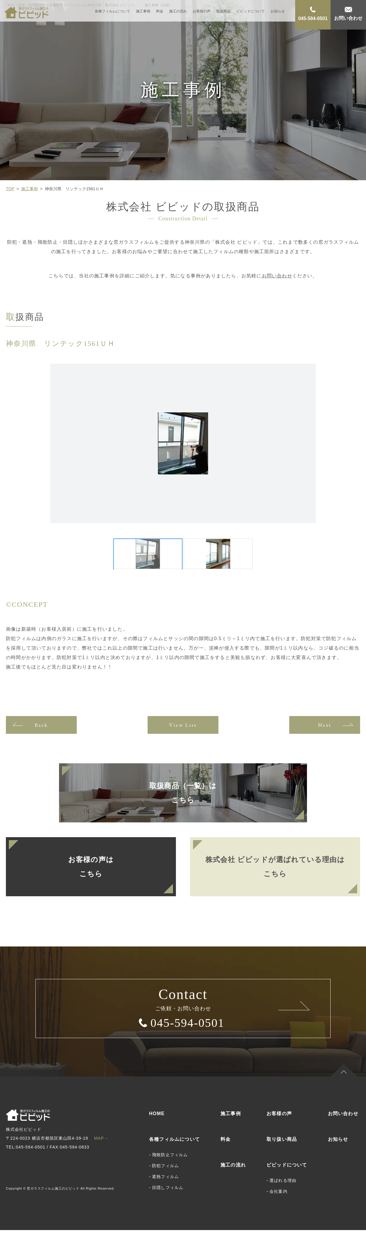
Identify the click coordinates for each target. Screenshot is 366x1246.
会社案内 (278, 1207)
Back (41, 740)
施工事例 (143, 14)
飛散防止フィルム (170, 1170)
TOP (10, 188)
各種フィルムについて (112, 14)
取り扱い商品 (282, 1155)
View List (183, 740)
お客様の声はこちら (91, 883)
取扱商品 (223, 14)
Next (324, 740)
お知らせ (278, 14)
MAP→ (101, 1154)
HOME (157, 1129)
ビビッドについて (250, 14)
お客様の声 (201, 14)
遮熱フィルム (165, 1192)
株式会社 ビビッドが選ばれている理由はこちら (275, 883)
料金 (159, 14)
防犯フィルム (165, 1181)
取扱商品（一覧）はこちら (183, 809)
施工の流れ (178, 14)
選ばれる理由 (282, 1196)
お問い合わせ (277, 275)
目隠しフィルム (167, 1203)
